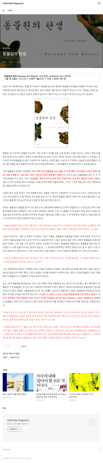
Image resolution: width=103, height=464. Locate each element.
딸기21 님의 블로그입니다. (17, 423)
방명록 (10, 10)
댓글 (4, 408)
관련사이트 (7, 449)
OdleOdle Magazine (13, 3)
